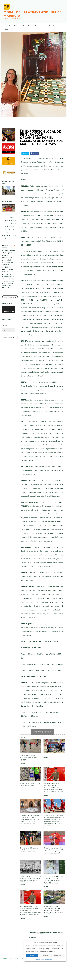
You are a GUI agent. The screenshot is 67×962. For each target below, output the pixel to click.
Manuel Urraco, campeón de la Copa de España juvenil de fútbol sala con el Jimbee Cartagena (54, 850)
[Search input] (8, 297)
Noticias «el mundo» (6, 246)
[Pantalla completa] (14, 311)
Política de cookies (40, 959)
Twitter (26, 153)
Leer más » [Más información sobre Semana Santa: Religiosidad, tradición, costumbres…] (22, 854)
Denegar (45, 955)
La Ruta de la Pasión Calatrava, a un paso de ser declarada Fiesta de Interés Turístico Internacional (30, 878)
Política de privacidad (49, 959)
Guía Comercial (51, 25)
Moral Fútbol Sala (7, 201)
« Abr (4, 238)
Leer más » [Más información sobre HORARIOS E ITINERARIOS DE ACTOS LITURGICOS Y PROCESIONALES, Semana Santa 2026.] (46, 886)
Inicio (5, 25)
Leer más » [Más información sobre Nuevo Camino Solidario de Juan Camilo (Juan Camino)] (22, 789)
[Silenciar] (13, 311)
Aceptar (32, 955)
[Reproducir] (4, 311)
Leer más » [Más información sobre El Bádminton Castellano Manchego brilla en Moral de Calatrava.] (22, 763)
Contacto (6, 29)
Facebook (35, 153)
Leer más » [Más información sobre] (46, 757)
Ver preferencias (58, 955)
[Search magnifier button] (16, 297)
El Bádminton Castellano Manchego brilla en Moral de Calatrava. (29, 757)
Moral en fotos (39, 25)
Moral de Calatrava (15, 25)
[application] (8, 309)
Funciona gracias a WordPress (22, 958)
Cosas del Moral (28, 25)
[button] (64, 942)
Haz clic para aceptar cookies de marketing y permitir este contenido (42, 732)
